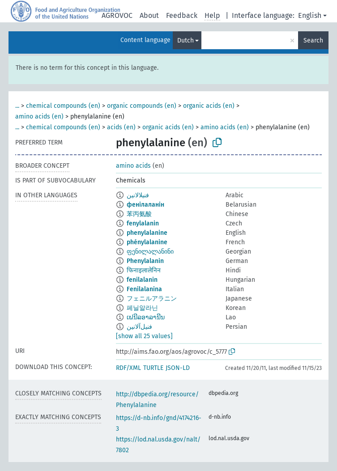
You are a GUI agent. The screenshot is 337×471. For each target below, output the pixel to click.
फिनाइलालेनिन (144, 270)
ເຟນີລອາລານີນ (146, 317)
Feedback (181, 15)
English (309, 15)
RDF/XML (128, 368)
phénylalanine (147, 242)
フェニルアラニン (152, 298)
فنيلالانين (138, 195)
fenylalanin (143, 223)
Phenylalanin (145, 261)
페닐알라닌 (142, 308)
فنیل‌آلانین (139, 327)
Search (313, 40)
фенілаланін (145, 204)
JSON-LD (178, 368)
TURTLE (153, 368)
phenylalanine (147, 233)
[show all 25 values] (144, 336)
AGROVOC (117, 15)
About (149, 15)
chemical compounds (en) (63, 106)
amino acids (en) (39, 116)
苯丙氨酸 (139, 214)
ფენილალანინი (150, 251)
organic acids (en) (209, 106)
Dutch (185, 40)
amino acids (133, 166)
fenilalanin (142, 280)
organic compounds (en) (141, 106)
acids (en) (121, 127)
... (17, 106)
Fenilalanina (144, 289)
